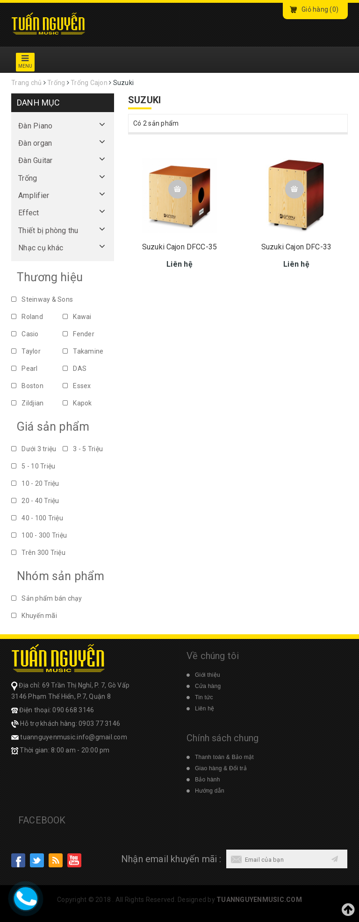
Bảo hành (207, 779)
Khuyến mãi (34, 615)
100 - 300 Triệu (39, 535)
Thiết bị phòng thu (48, 230)
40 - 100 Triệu (37, 518)
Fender (78, 334)
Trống (27, 178)
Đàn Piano (35, 125)
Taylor (26, 351)
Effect (28, 212)
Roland (27, 316)
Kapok (77, 403)
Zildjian (27, 403)
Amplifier (33, 195)
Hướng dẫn (209, 790)
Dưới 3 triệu (33, 449)
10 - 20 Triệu (35, 483)
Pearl (24, 368)
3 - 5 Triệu (83, 449)
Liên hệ (204, 708)
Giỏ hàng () (320, 9)
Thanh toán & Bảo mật (224, 757)
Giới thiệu (207, 675)
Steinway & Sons (42, 299)
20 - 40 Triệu (35, 500)
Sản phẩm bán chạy (46, 598)
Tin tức (204, 697)
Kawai (77, 316)
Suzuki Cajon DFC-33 (296, 247)
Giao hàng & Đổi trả (221, 768)
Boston (27, 386)
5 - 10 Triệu (33, 466)
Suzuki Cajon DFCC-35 (179, 247)
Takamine (83, 351)
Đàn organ (35, 143)
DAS (74, 368)
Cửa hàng (208, 686)
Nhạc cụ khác (40, 247)
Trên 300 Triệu (38, 552)
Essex (77, 386)
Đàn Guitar (35, 160)
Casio (25, 334)
